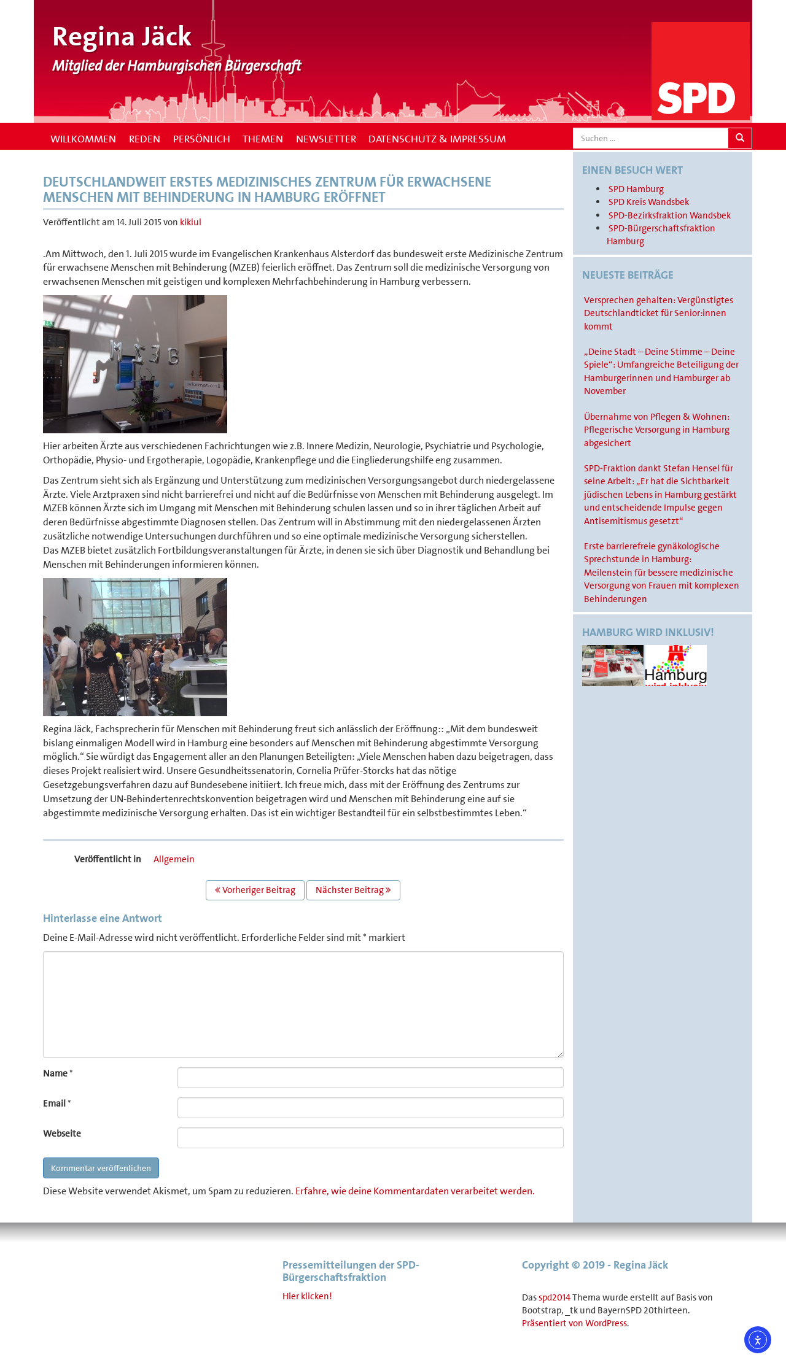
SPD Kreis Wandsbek (649, 202)
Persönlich (201, 138)
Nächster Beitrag (353, 890)
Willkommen (82, 138)
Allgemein (174, 859)
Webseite (62, 1133)
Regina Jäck (122, 36)
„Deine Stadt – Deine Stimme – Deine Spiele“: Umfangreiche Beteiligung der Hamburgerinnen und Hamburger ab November (661, 371)
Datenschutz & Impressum (437, 138)
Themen (263, 138)
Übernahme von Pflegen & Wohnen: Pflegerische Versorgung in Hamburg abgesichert (657, 430)
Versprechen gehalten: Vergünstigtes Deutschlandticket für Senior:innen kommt (658, 313)
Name (55, 1073)
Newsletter (326, 138)
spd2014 (554, 1297)
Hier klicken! (307, 1296)
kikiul (190, 222)
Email (54, 1103)
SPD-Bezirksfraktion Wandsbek (670, 215)
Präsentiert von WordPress (574, 1323)
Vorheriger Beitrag (255, 890)
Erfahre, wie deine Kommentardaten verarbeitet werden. (415, 1190)
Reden (144, 138)
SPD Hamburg (636, 189)
